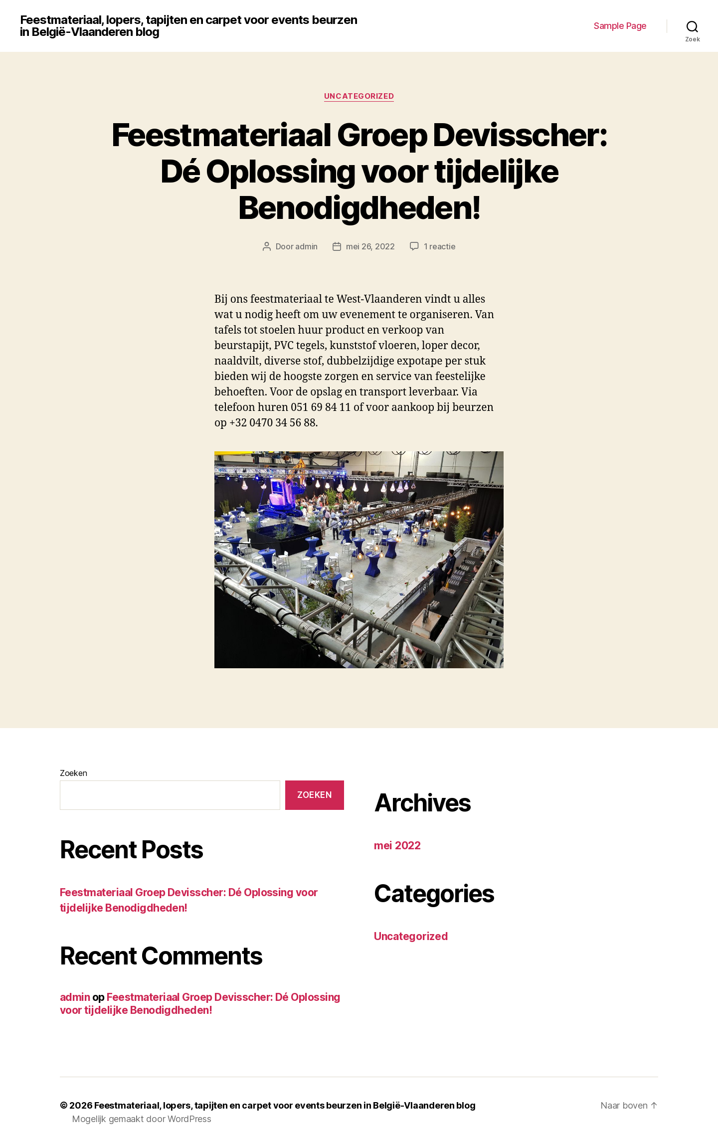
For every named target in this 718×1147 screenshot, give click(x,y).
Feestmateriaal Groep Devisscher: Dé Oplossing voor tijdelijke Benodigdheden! (359, 170)
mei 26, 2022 (370, 246)
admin (306, 246)
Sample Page (620, 25)
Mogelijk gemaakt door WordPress (141, 1119)
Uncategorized (359, 96)
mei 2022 (397, 845)
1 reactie (440, 246)
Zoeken (73, 773)
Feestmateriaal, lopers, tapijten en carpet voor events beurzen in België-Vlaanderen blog (188, 26)
